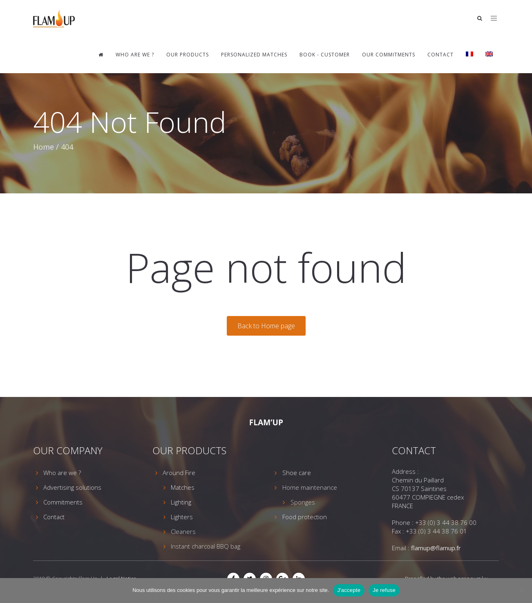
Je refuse (384, 590)
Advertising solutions (72, 487)
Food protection (304, 517)
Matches (182, 487)
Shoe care (296, 473)
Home (43, 147)
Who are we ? (135, 54)
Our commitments (388, 54)
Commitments (63, 502)
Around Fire (179, 473)
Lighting (181, 502)
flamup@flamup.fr (436, 548)
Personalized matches (254, 54)
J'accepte (348, 590)
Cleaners (183, 531)
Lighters (182, 517)
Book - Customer (325, 54)
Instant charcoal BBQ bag (205, 546)
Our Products (187, 54)
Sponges (303, 502)
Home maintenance (309, 487)
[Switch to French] (469, 54)
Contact (440, 54)
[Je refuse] (522, 590)
